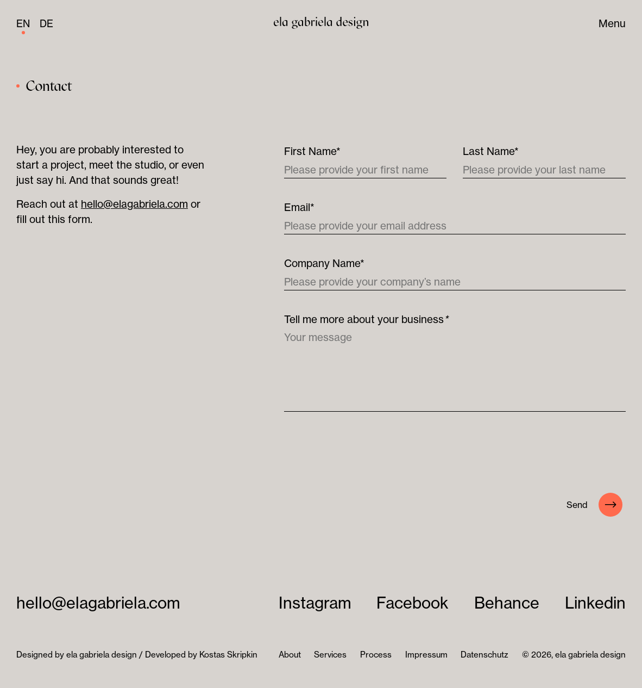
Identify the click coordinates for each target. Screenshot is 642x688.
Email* (299, 207)
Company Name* (324, 263)
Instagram (315, 602)
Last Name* (491, 151)
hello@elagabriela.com (134, 203)
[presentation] (366, 454)
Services (330, 654)
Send (594, 504)
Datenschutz (484, 654)
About (290, 654)
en (23, 23)
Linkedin (595, 602)
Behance (506, 602)
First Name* (312, 151)
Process (376, 654)
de (46, 23)
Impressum (426, 654)
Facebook (412, 602)
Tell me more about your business (366, 319)
